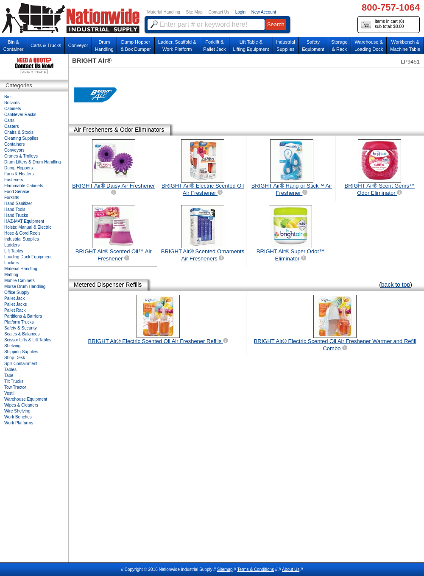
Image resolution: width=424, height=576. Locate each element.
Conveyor (78, 45)
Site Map (194, 12)
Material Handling (163, 12)
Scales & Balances (21, 334)
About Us (290, 569)
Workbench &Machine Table (405, 45)
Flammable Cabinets (23, 185)
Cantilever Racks (20, 114)
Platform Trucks (18, 322)
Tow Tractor (15, 387)
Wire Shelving (17, 411)
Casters (11, 126)
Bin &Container (13, 45)
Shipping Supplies (21, 351)
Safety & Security (20, 328)
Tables (10, 369)
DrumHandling (104, 45)
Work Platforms (18, 423)
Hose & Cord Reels (22, 233)
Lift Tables (13, 251)
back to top (395, 284)
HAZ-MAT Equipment (24, 221)
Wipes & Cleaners (21, 405)
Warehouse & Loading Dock (368, 45)
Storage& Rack (339, 45)
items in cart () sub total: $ (382, 24)
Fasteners (13, 179)
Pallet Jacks (15, 304)
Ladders (12, 245)
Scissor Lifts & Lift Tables (27, 340)
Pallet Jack (14, 298)
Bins (8, 96)
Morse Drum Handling (24, 286)
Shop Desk (14, 357)
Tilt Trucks (13, 381)
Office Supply (16, 292)
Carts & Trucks (46, 45)
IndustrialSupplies (285, 45)
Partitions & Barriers (23, 316)
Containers (14, 144)
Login (240, 12)
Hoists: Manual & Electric (27, 227)
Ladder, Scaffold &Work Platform (177, 45)
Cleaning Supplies (21, 138)
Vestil (9, 393)
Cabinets (12, 108)
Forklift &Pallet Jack (214, 45)
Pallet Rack (15, 310)
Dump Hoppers (18, 168)
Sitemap (225, 569)
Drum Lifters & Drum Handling (32, 162)
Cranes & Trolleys (21, 156)
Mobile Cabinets (19, 280)
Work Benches (18, 417)
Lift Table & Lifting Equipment (251, 45)
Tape (9, 375)
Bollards (12, 102)
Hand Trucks (16, 215)
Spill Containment (20, 363)
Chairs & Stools (18, 132)
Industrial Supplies (21, 239)
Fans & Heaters (18, 174)
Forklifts (11, 197)
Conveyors (14, 150)
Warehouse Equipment (25, 399)
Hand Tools (14, 209)
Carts (9, 120)
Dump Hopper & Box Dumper (135, 45)
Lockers (11, 262)
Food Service (16, 191)
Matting (11, 274)
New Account (263, 12)
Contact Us (219, 12)
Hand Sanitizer (18, 203)
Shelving (12, 345)
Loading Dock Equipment (28, 257)
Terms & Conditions (255, 569)
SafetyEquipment (313, 45)
